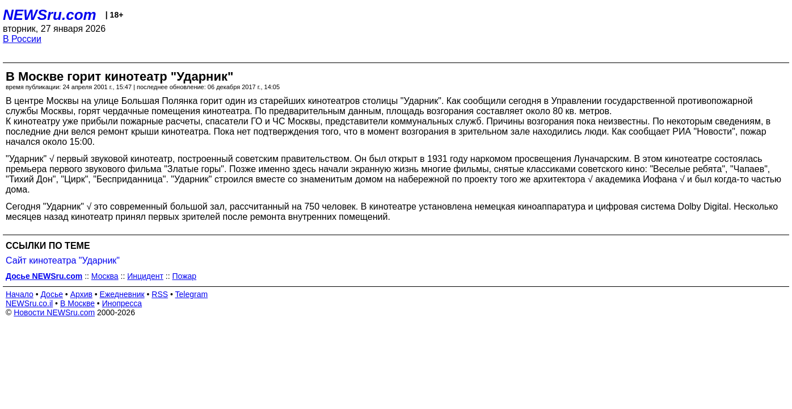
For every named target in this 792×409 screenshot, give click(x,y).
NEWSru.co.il (29, 303)
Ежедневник (122, 294)
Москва (105, 276)
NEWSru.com (49, 14)
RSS (159, 294)
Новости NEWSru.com (54, 312)
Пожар (184, 276)
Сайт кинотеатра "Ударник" (63, 260)
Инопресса (122, 303)
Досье (51, 294)
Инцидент (145, 276)
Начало (19, 294)
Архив (81, 294)
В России (22, 39)
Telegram (191, 294)
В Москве (77, 303)
